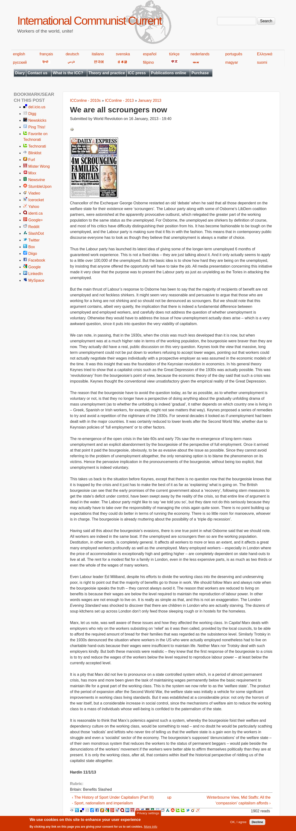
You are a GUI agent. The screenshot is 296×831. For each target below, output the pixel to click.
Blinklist (34, 153)
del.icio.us (36, 107)
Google (34, 267)
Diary (20, 73)
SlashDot (36, 233)
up (169, 797)
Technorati (37, 146)
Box (31, 247)
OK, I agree (238, 823)
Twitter (34, 240)
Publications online (168, 73)
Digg (32, 114)
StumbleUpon (40, 186)
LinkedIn (35, 274)
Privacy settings (148, 814)
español (149, 54)
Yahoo (33, 207)
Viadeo (34, 193)
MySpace (36, 280)
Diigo (32, 254)
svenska (123, 54)
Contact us (37, 73)
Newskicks (37, 120)
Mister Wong (39, 166)
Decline (257, 823)
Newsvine (36, 180)
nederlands (199, 54)
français (46, 54)
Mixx (32, 173)
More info (150, 828)
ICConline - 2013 (119, 100)
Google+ (35, 220)
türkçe (174, 54)
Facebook (36, 260)
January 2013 (149, 100)
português (233, 54)
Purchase (200, 73)
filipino (148, 62)
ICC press (137, 73)
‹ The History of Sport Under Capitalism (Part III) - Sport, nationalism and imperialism (113, 800)
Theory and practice (107, 73)
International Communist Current (89, 20)
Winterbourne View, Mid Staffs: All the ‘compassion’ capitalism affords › (239, 800)
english (19, 54)
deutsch (72, 54)
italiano (98, 54)
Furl (31, 160)
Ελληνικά (264, 54)
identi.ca (35, 213)
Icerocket (36, 200)
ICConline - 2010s (85, 100)
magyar (231, 62)
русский (20, 62)
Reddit (33, 227)
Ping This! (36, 127)
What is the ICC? (68, 73)
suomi (262, 62)
